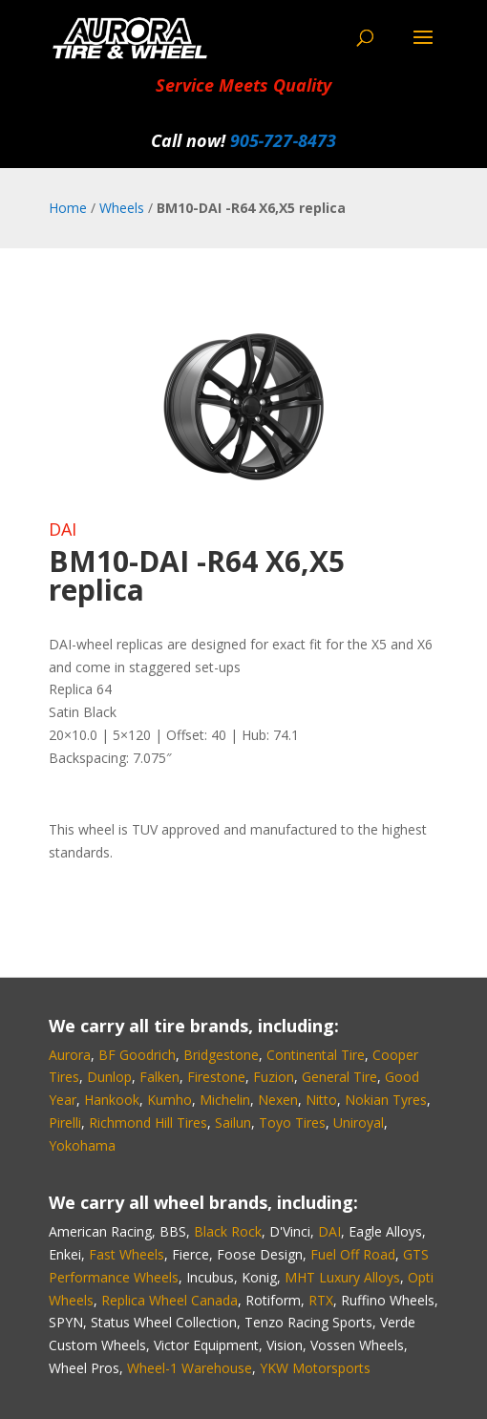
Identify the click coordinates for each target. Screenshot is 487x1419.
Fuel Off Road (352, 1254)
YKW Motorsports (315, 1368)
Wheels (121, 208)
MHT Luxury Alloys (342, 1277)
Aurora (70, 1055)
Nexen (278, 1100)
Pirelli (65, 1122)
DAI (62, 529)
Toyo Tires (292, 1122)
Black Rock (228, 1231)
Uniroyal (358, 1122)
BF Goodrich (137, 1055)
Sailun (233, 1122)
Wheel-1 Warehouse (189, 1368)
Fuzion (273, 1077)
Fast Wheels (126, 1254)
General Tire (339, 1077)
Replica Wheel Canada (169, 1300)
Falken (159, 1077)
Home (68, 208)
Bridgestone (221, 1055)
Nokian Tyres (386, 1100)
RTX (320, 1300)
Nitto (321, 1100)
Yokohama (82, 1145)
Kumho (169, 1100)
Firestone (216, 1077)
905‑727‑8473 (283, 140)
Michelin (225, 1100)
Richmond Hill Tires (148, 1122)
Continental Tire (315, 1055)
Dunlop (109, 1077)
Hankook (111, 1100)
